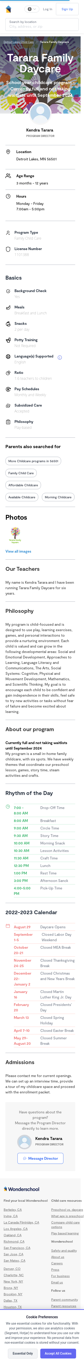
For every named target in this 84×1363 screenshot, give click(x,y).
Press (55, 1269)
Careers (57, 1263)
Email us (57, 1282)
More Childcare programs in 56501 (33, 461)
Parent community (64, 1299)
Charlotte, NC (14, 1275)
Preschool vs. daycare (67, 1210)
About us (57, 1257)
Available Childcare (21, 497)
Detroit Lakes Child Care (19, 41)
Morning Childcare (58, 497)
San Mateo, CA (14, 1260)
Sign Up (67, 9)
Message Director (40, 1158)
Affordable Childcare (23, 485)
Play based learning (65, 1233)
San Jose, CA (13, 1254)
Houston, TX (13, 1307)
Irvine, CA (11, 1216)
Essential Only (23, 1353)
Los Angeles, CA (16, 1229)
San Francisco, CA (17, 1248)
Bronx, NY (11, 1288)
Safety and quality (64, 1250)
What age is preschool (67, 1216)
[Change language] (31, 9)
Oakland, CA (13, 1235)
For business (60, 1276)
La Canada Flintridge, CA (21, 1222)
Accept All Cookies (58, 1353)
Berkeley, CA (13, 1210)
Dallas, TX (10, 1300)
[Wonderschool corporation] (40, 1189)
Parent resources (63, 1306)
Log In (47, 9)
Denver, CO (12, 1269)
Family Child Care (21, 473)
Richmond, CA (14, 1241)
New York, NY (13, 1281)
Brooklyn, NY (13, 1294)
